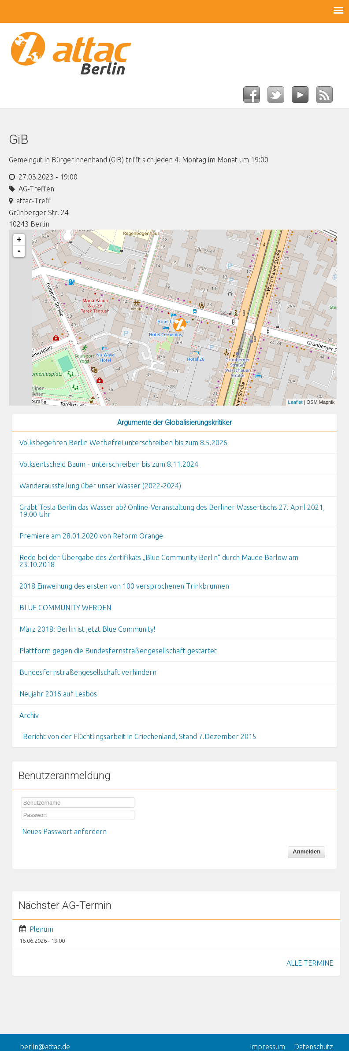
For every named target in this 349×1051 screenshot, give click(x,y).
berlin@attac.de (45, 1047)
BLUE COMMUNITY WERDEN (65, 608)
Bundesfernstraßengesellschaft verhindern (87, 672)
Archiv (29, 715)
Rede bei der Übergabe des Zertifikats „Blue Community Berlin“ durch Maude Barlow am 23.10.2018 (158, 560)
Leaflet (295, 402)
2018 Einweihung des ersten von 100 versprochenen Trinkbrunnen (124, 586)
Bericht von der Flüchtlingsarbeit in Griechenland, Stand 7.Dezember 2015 (139, 736)
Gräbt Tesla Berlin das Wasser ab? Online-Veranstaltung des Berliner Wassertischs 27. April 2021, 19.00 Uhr (172, 510)
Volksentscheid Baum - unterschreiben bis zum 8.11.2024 (108, 464)
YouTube (304, 97)
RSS (328, 97)
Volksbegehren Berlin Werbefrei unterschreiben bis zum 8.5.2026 (123, 443)
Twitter (279, 97)
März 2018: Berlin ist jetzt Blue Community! (87, 629)
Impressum (267, 1047)
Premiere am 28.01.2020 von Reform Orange (91, 536)
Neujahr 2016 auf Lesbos (58, 694)
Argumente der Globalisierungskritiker (174, 422)
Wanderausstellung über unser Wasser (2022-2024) (100, 486)
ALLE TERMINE (309, 963)
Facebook (255, 97)
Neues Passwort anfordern (64, 831)
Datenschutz (313, 1047)
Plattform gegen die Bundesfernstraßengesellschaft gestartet (118, 651)
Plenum (41, 929)
